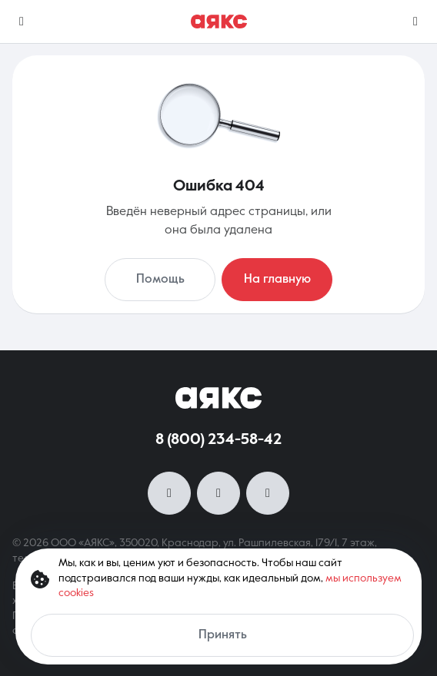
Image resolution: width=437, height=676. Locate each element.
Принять (222, 635)
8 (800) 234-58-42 (218, 440)
